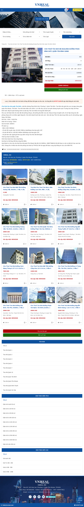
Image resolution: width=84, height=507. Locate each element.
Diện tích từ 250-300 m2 (10, 435)
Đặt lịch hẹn (42, 335)
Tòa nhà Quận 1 (7, 350)
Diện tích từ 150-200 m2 (10, 426)
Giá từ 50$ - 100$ (8, 471)
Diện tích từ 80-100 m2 (9, 417)
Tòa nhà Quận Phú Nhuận (10, 381)
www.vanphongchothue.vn (53, 492)
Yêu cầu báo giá (42, 331)
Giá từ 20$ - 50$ (7, 467)
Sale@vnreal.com (33, 492)
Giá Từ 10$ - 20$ (8, 463)
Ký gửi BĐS (78, 10)
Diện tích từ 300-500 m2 (10, 440)
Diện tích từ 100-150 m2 (10, 422)
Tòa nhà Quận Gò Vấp (9, 390)
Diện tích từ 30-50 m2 (9, 408)
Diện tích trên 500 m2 (9, 444)
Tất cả (5, 345)
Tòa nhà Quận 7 (7, 368)
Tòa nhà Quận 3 (7, 359)
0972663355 (13, 160)
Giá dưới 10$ (7, 458)
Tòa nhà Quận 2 (7, 354)
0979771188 (57, 101)
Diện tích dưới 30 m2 (9, 404)
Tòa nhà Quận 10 (8, 372)
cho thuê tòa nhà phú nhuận (13, 149)
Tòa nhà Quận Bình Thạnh (10, 385)
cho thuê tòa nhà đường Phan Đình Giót (29, 149)
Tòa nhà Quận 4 (7, 363)
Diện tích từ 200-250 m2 (10, 431)
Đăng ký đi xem (63, 89)
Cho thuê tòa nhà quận (9, 106)
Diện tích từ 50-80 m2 (9, 413)
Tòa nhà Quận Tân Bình (10, 376)
